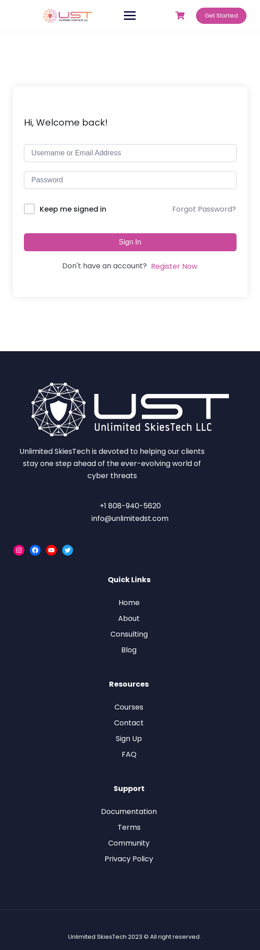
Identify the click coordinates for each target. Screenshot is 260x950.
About (129, 618)
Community (129, 843)
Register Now (174, 266)
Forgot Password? (204, 209)
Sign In (130, 242)
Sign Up (129, 738)
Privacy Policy (129, 859)
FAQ (129, 754)
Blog (129, 650)
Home (129, 602)
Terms (129, 827)
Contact (129, 723)
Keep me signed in (73, 209)
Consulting (129, 634)
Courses (128, 707)
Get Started (221, 15)
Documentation (129, 811)
